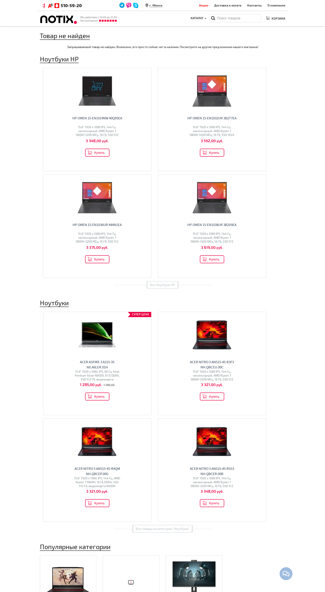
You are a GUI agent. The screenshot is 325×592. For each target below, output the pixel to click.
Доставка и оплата (227, 5)
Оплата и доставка (116, 554)
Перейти (68, 424)
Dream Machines (70, 409)
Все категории (162, 443)
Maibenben (50, 409)
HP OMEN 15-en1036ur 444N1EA (197, 118)
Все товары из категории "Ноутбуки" (162, 315)
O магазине (111, 568)
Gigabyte (72, 414)
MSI (71, 405)
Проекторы (174, 568)
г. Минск (155, 5)
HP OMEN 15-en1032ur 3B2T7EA (134, 118)
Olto (113, 412)
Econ (120, 412)
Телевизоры (118, 403)
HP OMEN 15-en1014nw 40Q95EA (71, 118)
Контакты (254, 5)
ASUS (53, 405)
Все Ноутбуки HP (162, 178)
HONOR (84, 414)
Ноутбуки (52, 395)
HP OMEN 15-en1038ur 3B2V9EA (260, 118)
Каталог (198, 18)
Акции (203, 5)
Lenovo (63, 405)
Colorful (59, 414)
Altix (171, 405)
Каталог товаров (181, 547)
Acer (45, 405)
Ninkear (47, 414)
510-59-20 (71, 5)
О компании (276, 5)
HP (77, 405)
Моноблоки (180, 395)
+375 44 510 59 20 (250, 554)
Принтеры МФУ (177, 574)
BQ (107, 412)
